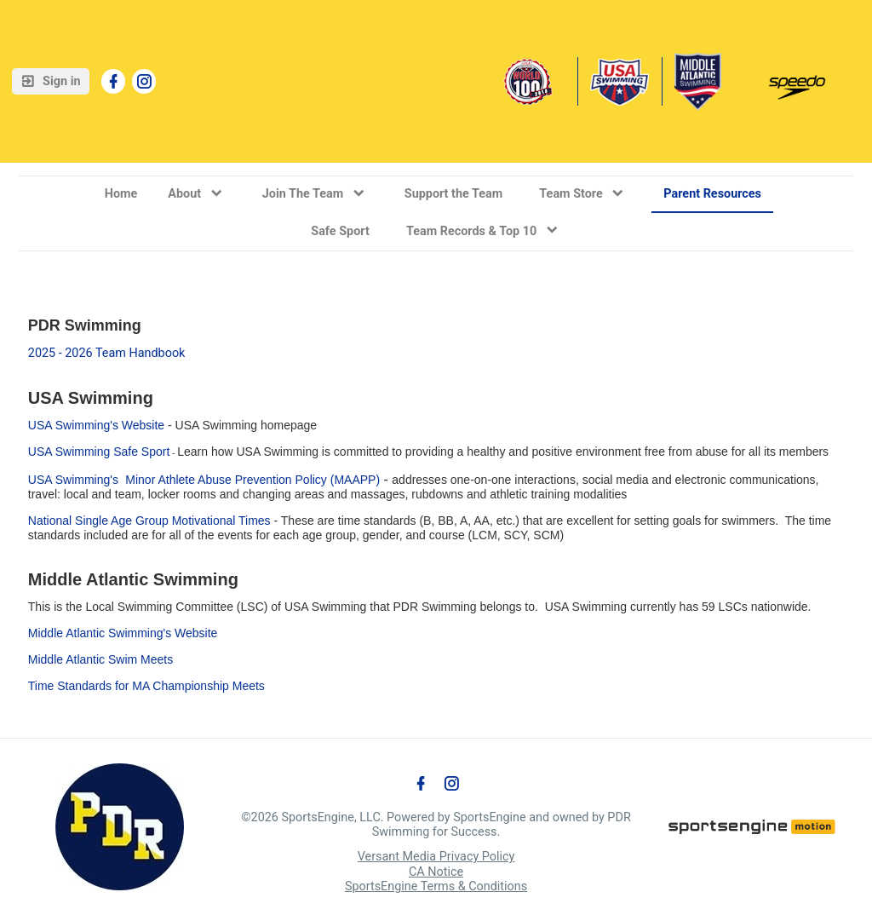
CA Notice (436, 872)
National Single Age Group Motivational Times (149, 520)
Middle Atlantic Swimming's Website (123, 633)
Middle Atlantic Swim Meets (100, 659)
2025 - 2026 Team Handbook (107, 353)
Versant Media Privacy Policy (436, 856)
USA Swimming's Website (96, 425)
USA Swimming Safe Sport (99, 451)
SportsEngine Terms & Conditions (436, 886)
